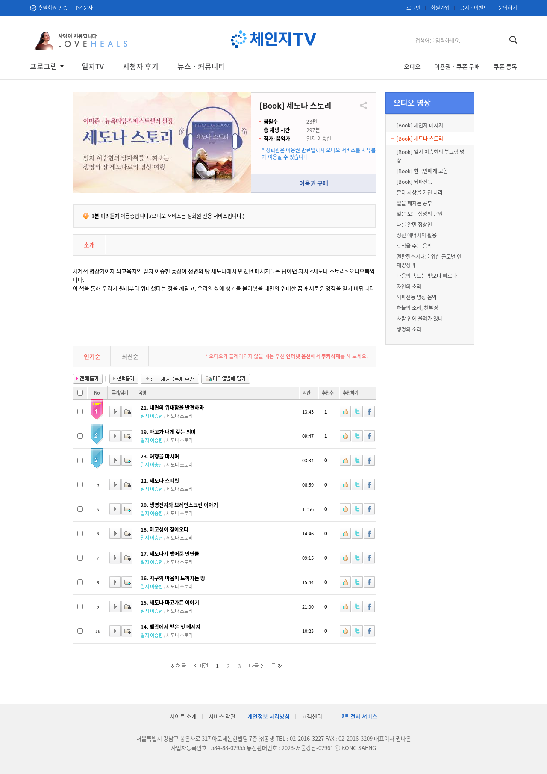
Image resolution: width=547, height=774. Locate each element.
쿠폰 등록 (505, 66)
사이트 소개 (183, 716)
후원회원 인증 (53, 8)
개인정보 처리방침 (268, 716)
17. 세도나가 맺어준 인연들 (170, 554)
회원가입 (440, 8)
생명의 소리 (409, 329)
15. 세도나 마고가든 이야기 (170, 602)
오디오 (412, 66)
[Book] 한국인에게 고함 (422, 171)
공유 (363, 105)
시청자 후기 (141, 66)
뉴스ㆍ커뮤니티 (201, 66)
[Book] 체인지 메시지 (420, 125)
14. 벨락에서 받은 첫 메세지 (170, 627)
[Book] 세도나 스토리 (420, 138)
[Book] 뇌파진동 (414, 182)
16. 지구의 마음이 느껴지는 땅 (173, 578)
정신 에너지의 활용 (417, 235)
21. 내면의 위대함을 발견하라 (172, 407)
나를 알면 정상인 (414, 224)
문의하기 (507, 8)
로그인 (413, 8)
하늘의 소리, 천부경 (417, 308)
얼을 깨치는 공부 (414, 203)
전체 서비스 (363, 716)
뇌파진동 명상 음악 (417, 297)
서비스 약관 (222, 716)
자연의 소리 (409, 286)
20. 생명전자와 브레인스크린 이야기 (179, 505)
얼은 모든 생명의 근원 (420, 214)
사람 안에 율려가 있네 (420, 318)
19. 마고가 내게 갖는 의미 (168, 432)
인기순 (92, 356)
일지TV (93, 66)
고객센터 (312, 716)
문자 (88, 8)
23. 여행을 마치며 (160, 456)
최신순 (130, 356)
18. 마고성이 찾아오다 (164, 529)
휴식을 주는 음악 (414, 246)
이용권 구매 (313, 183)
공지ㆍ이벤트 (474, 8)
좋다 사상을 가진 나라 (420, 192)
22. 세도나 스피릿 (160, 480)
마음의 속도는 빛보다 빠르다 (427, 276)
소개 (89, 244)
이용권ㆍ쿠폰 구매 (457, 66)
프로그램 (43, 66)
